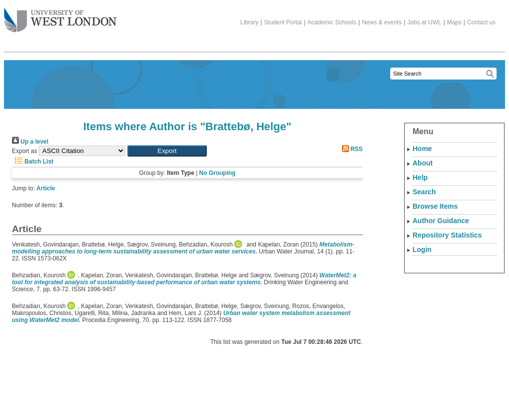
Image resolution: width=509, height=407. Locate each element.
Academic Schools (331, 22)
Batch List (32, 161)
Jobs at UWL (424, 22)
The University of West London (60, 16)
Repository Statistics (447, 235)
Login (422, 249)
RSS (351, 149)
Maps (454, 22)
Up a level (30, 141)
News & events (382, 22)
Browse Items (435, 206)
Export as (24, 151)
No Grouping (217, 172)
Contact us (481, 22)
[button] (167, 151)
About (422, 163)
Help (420, 177)
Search (424, 192)
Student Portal (283, 22)
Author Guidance (441, 221)
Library (249, 22)
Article (45, 188)
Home (422, 149)
